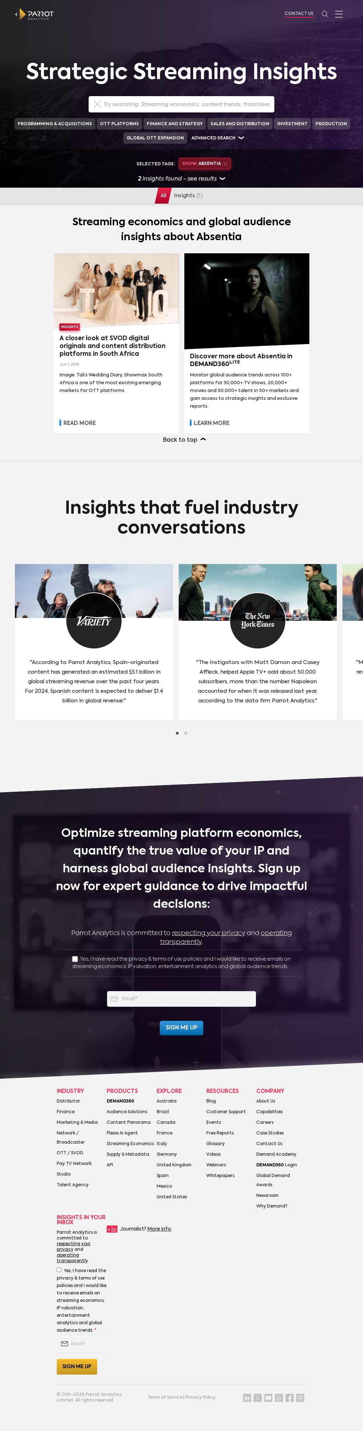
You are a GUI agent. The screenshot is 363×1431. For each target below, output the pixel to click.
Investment (292, 124)
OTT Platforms (119, 124)
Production (331, 124)
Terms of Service (164, 1398)
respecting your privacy (208, 933)
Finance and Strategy (175, 124)
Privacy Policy (200, 1398)
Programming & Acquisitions (55, 124)
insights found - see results (181, 179)
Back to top (180, 440)
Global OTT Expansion (155, 138)
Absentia (205, 164)
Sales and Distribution (240, 124)
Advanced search (213, 138)
